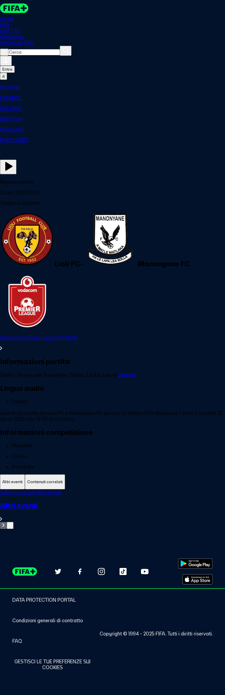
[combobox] (34, 52)
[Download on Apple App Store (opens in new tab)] (197, 579)
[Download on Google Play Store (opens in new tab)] (195, 563)
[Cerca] (65, 51)
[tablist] (112, 481)
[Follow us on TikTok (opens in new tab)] (123, 571)
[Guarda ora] (8, 167)
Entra (7, 69)
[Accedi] (6, 61)
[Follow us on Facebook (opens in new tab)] (79, 571)
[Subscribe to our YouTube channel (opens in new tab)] (144, 571)
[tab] (12, 481)
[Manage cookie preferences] (52, 664)
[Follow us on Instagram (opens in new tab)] (101, 571)
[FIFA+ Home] (14, 8)
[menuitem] (112, 87)
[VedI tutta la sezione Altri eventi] (112, 511)
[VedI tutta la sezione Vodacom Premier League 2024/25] (112, 343)
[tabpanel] (112, 509)
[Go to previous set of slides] (3, 525)
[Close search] (4, 52)
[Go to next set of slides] (10, 525)
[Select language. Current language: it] (3, 76)
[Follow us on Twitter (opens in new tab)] (58, 571)
